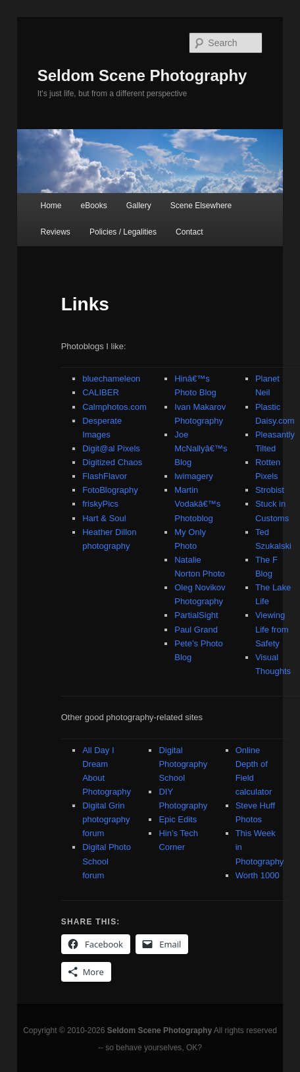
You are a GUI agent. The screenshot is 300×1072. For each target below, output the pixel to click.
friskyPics (100, 504)
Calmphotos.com (114, 407)
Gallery (138, 205)
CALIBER (100, 392)
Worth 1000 (258, 875)
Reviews (55, 232)
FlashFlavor (104, 476)
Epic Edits (178, 819)
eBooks (94, 205)
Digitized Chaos (112, 462)
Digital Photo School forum (106, 861)
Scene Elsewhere (201, 205)
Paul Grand (196, 630)
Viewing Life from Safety (272, 629)
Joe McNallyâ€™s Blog (200, 448)
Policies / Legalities (123, 232)
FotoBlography (110, 490)
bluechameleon (111, 378)
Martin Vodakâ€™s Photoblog (197, 503)
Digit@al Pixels (111, 448)
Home (51, 205)
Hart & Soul (104, 518)
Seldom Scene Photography (142, 75)
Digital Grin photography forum (106, 819)
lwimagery (193, 476)
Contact (189, 232)
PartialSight (196, 615)
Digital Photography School (183, 764)
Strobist (269, 490)
